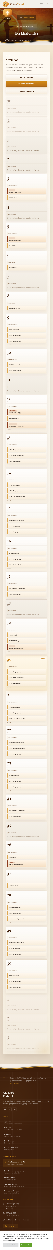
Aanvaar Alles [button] (26, 1245)
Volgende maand (27, 91)
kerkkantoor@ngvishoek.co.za (17, 1220)
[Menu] (41, 4)
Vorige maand (26, 77)
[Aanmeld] (47, 4)
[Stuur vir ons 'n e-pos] (14, 1109)
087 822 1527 (11, 1213)
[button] (7, 15)
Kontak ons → (10, 1226)
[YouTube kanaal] (5, 1109)
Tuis (20, 17)
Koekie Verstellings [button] (10, 1245)
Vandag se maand (26, 84)
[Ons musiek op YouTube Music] (10, 1109)
